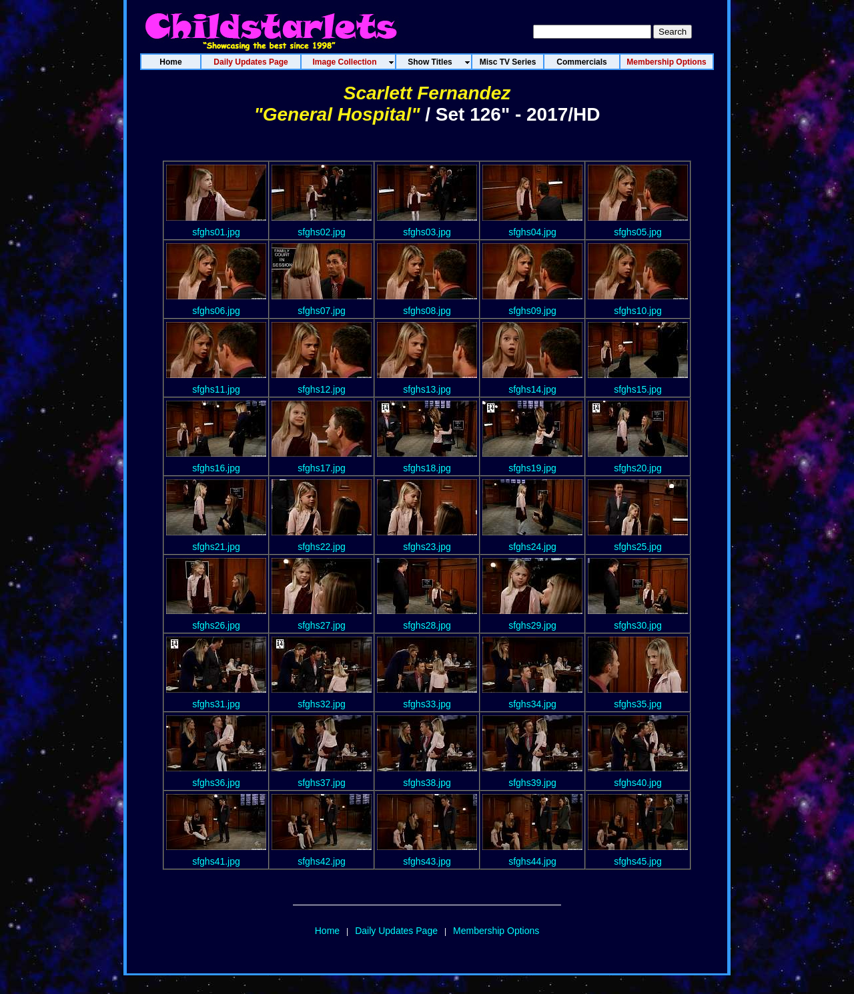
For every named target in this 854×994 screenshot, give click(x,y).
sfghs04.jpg (532, 232)
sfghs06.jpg (216, 310)
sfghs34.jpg (532, 704)
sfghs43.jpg (427, 861)
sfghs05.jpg (638, 232)
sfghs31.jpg (216, 704)
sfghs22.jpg (322, 546)
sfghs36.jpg (216, 782)
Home (327, 930)
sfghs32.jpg (322, 704)
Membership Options (496, 930)
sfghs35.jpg (638, 704)
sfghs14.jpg (532, 389)
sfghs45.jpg (638, 861)
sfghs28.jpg (427, 625)
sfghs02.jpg (322, 232)
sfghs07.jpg (322, 310)
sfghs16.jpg (216, 468)
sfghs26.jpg (216, 625)
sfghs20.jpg (638, 468)
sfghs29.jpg (532, 625)
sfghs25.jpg (638, 546)
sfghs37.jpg (322, 782)
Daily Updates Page (396, 930)
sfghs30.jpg (638, 625)
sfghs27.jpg (322, 625)
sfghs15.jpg (638, 389)
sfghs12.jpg (322, 389)
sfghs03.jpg (427, 232)
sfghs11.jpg (216, 389)
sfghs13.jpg (427, 389)
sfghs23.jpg (427, 546)
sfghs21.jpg (216, 546)
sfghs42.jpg (322, 861)
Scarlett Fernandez (427, 93)
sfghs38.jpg (427, 782)
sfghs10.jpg (638, 310)
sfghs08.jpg (427, 310)
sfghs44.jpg (532, 861)
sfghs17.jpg (322, 468)
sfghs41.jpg (216, 861)
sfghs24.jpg (532, 546)
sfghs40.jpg (638, 782)
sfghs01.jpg (216, 232)
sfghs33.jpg (427, 704)
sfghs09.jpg (532, 310)
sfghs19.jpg (532, 468)
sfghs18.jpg (427, 468)
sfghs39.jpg (532, 782)
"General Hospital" (337, 114)
